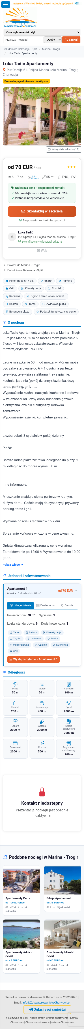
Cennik (67, 605)
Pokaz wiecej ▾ (13, 564)
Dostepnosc (46, 605)
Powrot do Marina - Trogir (22, 265)
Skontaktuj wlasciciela (41, 211)
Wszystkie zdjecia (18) (63, 149)
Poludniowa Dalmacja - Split (20, 49)
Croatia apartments (57, 1017)
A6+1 (35, 177)
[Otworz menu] (5, 4)
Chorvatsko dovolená (37, 1022)
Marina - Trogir (51, 49)
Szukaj (71, 39)
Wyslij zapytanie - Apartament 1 (33, 659)
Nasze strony (37, 1017)
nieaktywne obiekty (17, 1017)
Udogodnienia (20, 605)
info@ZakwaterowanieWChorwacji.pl (46, 1002)
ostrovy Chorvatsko (63, 1022)
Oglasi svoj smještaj (47, 1009)
